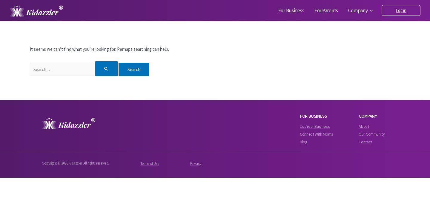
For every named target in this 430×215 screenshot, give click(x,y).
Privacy (195, 163)
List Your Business (315, 126)
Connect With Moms (316, 134)
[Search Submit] (106, 68)
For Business (297, 10)
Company (362, 10)
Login (401, 10)
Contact (365, 142)
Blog (304, 142)
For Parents (330, 10)
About (364, 126)
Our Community (372, 134)
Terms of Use (149, 163)
